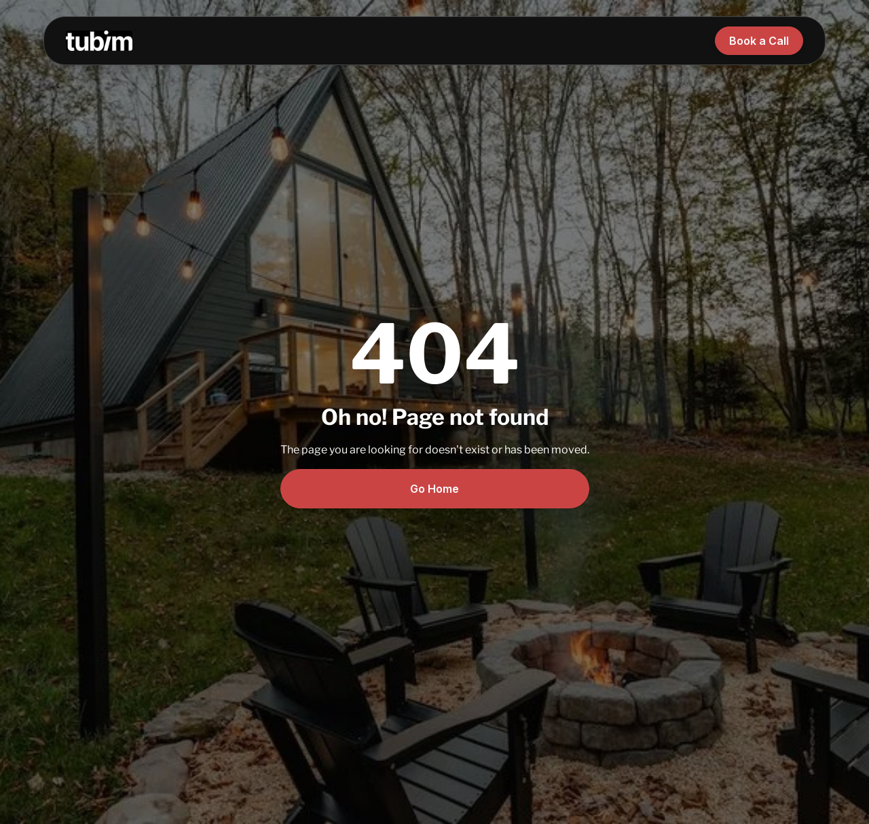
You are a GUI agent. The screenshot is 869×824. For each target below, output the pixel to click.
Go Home (434, 488)
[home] (99, 40)
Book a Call (759, 41)
